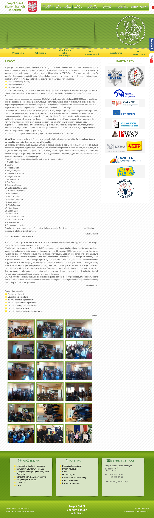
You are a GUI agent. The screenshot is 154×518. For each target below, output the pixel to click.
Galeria (134, 7)
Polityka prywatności (71, 483)
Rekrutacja (40, 52)
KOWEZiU (21, 482)
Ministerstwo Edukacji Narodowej (31, 466)
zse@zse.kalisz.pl (120, 481)
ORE (19, 485)
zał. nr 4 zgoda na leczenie (18, 308)
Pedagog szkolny (107, 7)
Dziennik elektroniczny (72, 466)
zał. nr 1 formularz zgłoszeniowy (21, 300)
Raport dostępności (70, 480)
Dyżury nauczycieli (70, 469)
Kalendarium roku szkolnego (64, 53)
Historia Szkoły (47, 7)
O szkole (58, 7)
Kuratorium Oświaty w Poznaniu (30, 469)
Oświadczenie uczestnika (18, 297)
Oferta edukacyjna (122, 7)
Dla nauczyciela (69, 474)
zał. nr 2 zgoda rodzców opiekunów (22, 303)
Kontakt (144, 7)
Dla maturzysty (139, 53)
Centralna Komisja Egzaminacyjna (31, 477)
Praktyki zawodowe (92, 7)
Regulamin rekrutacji (16, 294)
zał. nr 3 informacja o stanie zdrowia (22, 306)
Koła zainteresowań (91, 53)
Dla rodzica (78, 7)
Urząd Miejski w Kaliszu (27, 480)
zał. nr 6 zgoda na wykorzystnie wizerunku (25, 311)
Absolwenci (116, 52)
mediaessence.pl (143, 511)
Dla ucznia (67, 7)
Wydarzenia (18, 52)
